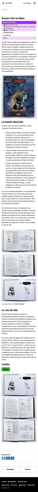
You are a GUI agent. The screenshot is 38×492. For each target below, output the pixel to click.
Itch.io (14, 485)
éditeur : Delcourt (9, 30)
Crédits (5, 38)
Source (5, 369)
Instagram (22, 481)
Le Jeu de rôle (7, 35)
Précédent (10, 469)
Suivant (27, 469)
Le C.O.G (9, 3)
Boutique (31, 485)
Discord (22, 485)
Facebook (12, 481)
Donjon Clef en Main (13, 18)
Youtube (5, 485)
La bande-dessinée (8, 32)
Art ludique (27, 3)
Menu (4, 9)
